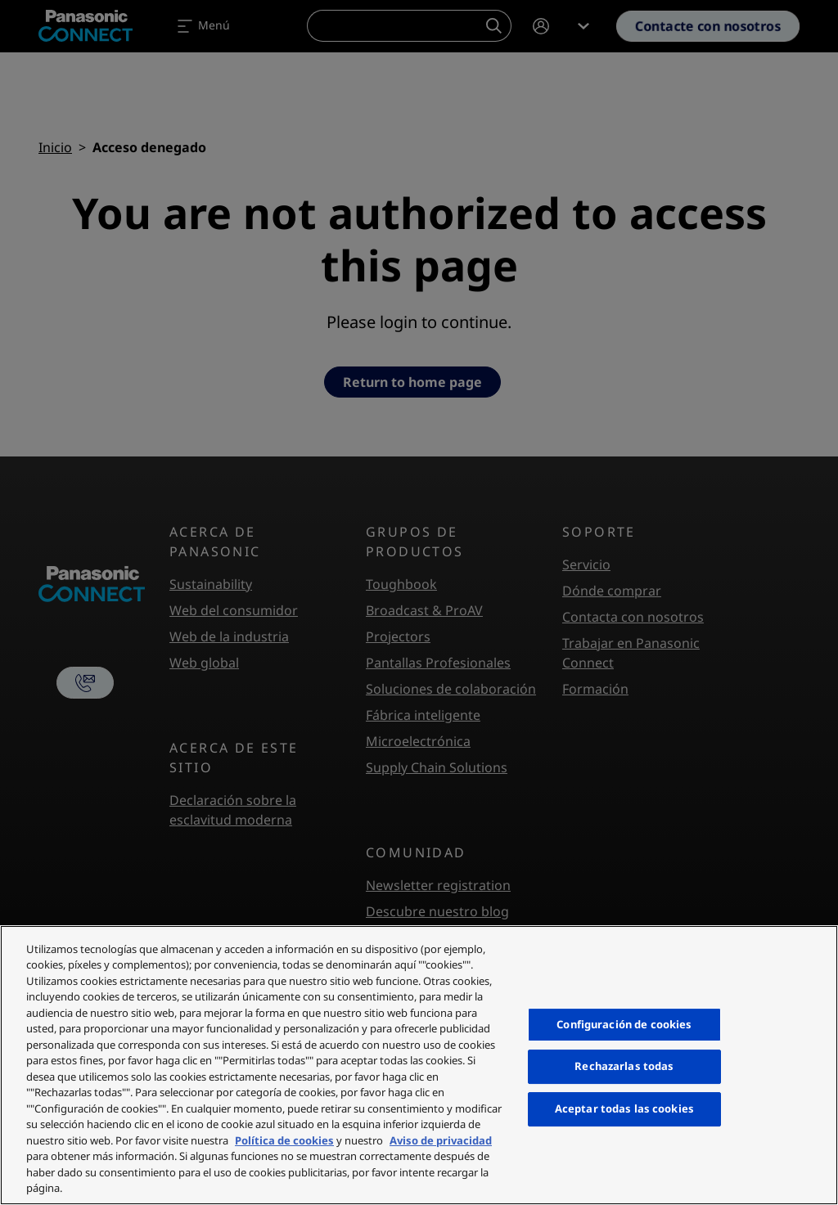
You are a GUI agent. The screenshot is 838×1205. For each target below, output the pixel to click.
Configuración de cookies (624, 1024)
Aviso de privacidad (441, 1140)
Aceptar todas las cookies (624, 1108)
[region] (419, 1065)
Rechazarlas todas (624, 1066)
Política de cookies (284, 1140)
